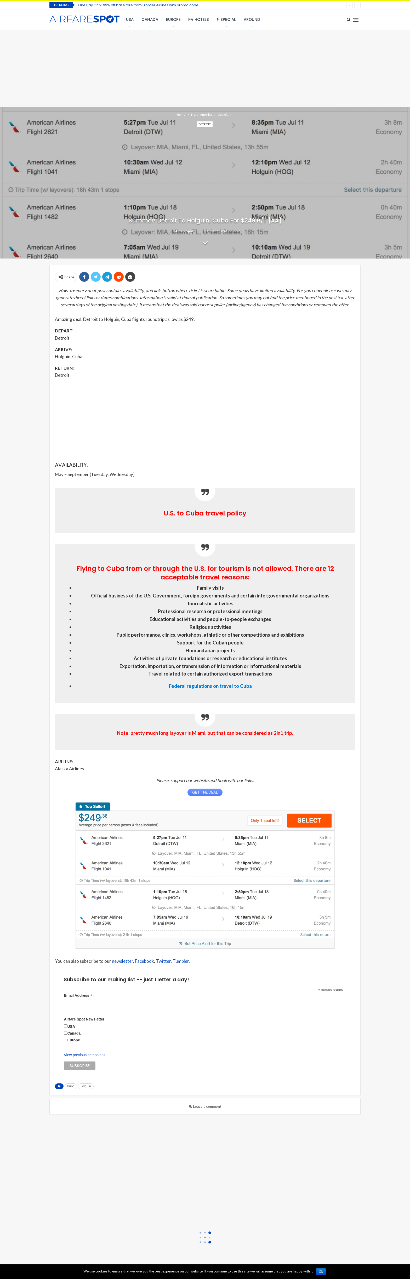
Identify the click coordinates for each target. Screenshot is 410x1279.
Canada (149, 19)
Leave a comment (205, 1106)
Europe (173, 19)
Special (226, 19)
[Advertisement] (205, 68)
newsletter (122, 961)
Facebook (144, 961)
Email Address (78, 995)
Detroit (204, 124)
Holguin (86, 1086)
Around (252, 19)
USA (130, 19)
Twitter (163, 961)
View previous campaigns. (85, 1055)
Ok (321, 1272)
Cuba (71, 1086)
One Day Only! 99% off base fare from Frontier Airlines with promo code (138, 5)
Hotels (199, 19)
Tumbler (181, 961)
